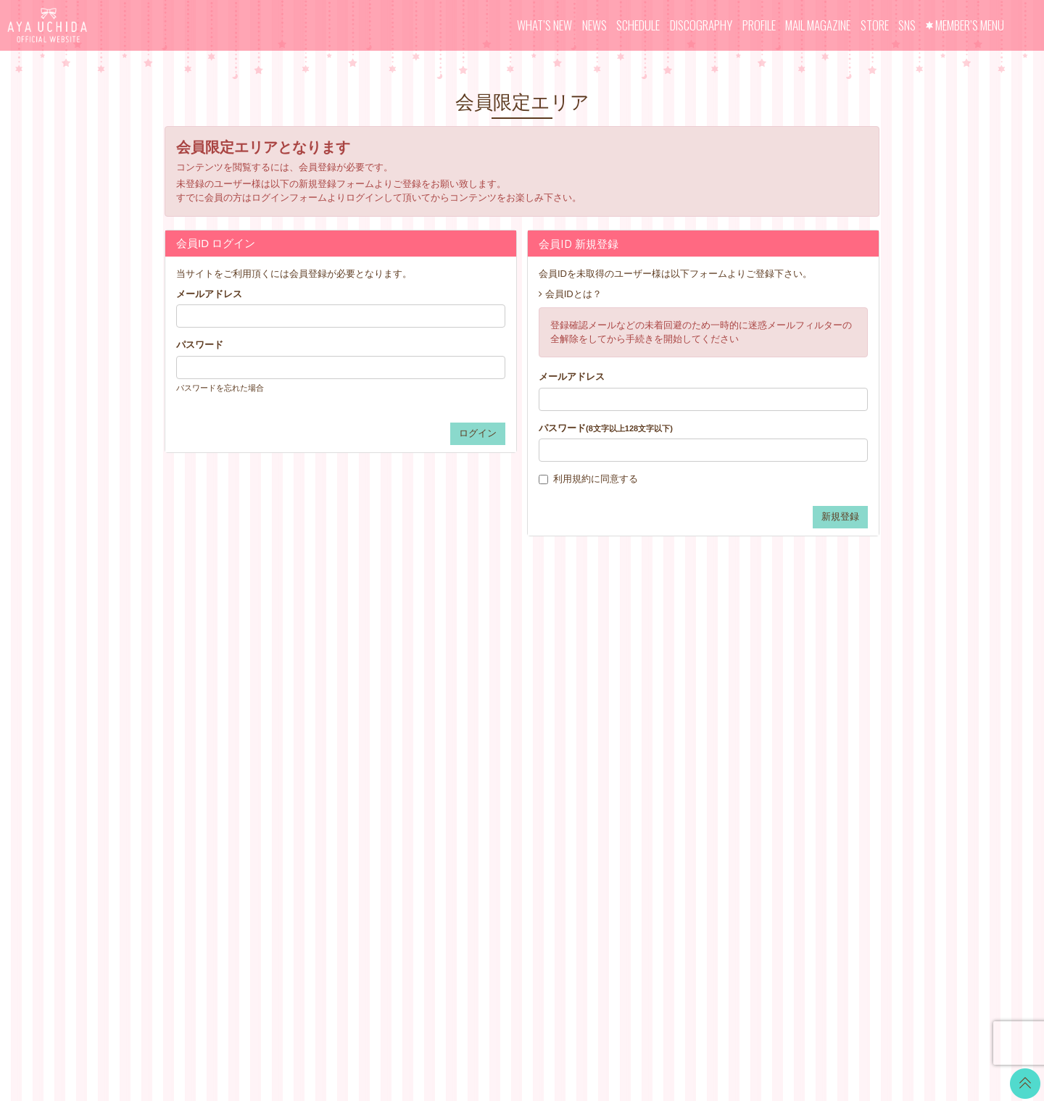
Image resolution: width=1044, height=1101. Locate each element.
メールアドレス (209, 293)
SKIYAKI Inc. (627, 1020)
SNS (907, 25)
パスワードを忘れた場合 (220, 387)
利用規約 (572, 478)
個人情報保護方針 (625, 760)
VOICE (481, 741)
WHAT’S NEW (544, 25)
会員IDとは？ (573, 293)
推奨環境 (606, 778)
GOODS (484, 778)
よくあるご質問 (620, 796)
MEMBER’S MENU (969, 25)
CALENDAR (492, 687)
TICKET (483, 760)
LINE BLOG (793, 677)
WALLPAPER (495, 669)
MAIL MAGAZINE (817, 25)
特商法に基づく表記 (629, 741)
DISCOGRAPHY (701, 25)
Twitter (782, 659)
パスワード (199, 344)
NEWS (594, 25)
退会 (596, 814)
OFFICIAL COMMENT (513, 705)
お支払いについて (625, 687)
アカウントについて (629, 705)
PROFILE (759, 25)
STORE (875, 25)
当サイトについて (625, 669)
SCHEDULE (638, 25)
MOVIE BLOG (496, 723)
